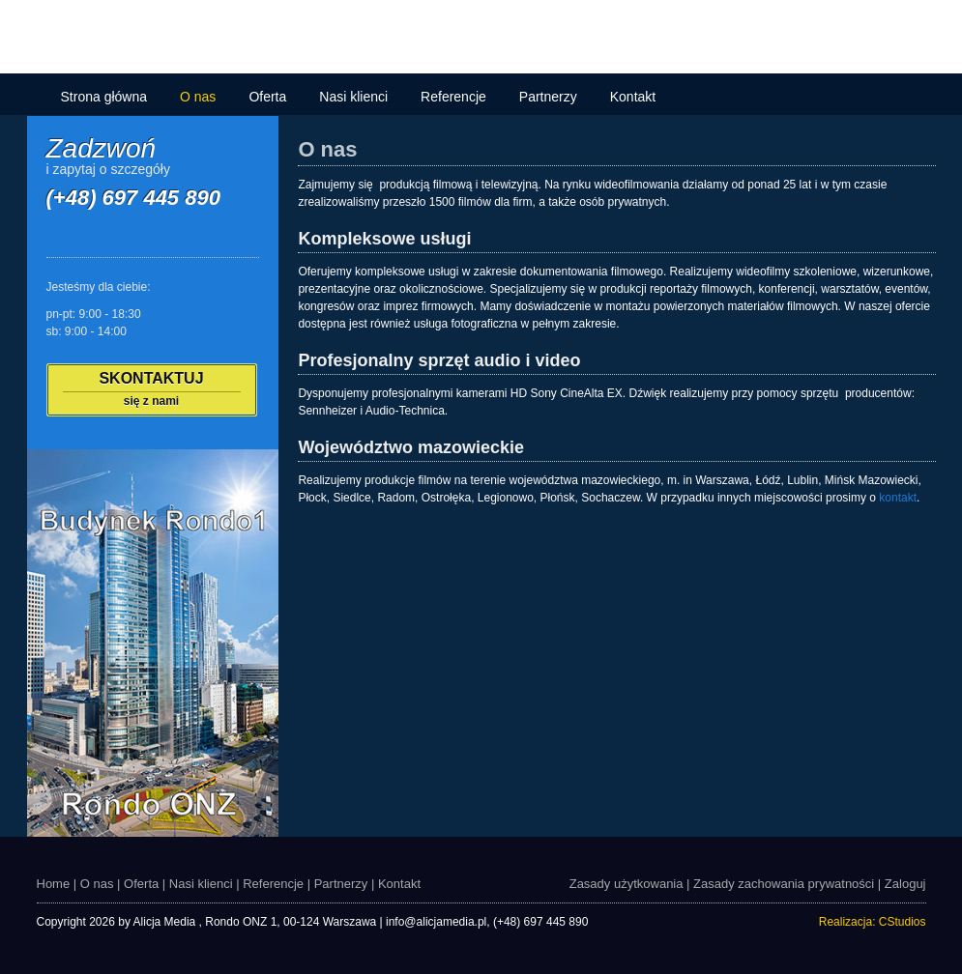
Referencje (453, 96)
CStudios (902, 922)
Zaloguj (905, 883)
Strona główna (104, 96)
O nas (198, 96)
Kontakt (633, 96)
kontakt (898, 497)
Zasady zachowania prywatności (783, 883)
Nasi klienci (353, 96)
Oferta (267, 96)
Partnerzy (548, 96)
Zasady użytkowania (626, 883)
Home (54, 883)
